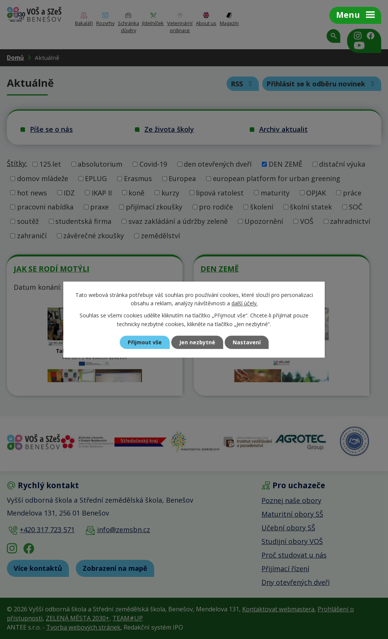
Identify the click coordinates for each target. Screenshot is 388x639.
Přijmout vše (145, 342)
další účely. (245, 303)
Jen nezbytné (197, 342)
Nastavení (247, 342)
